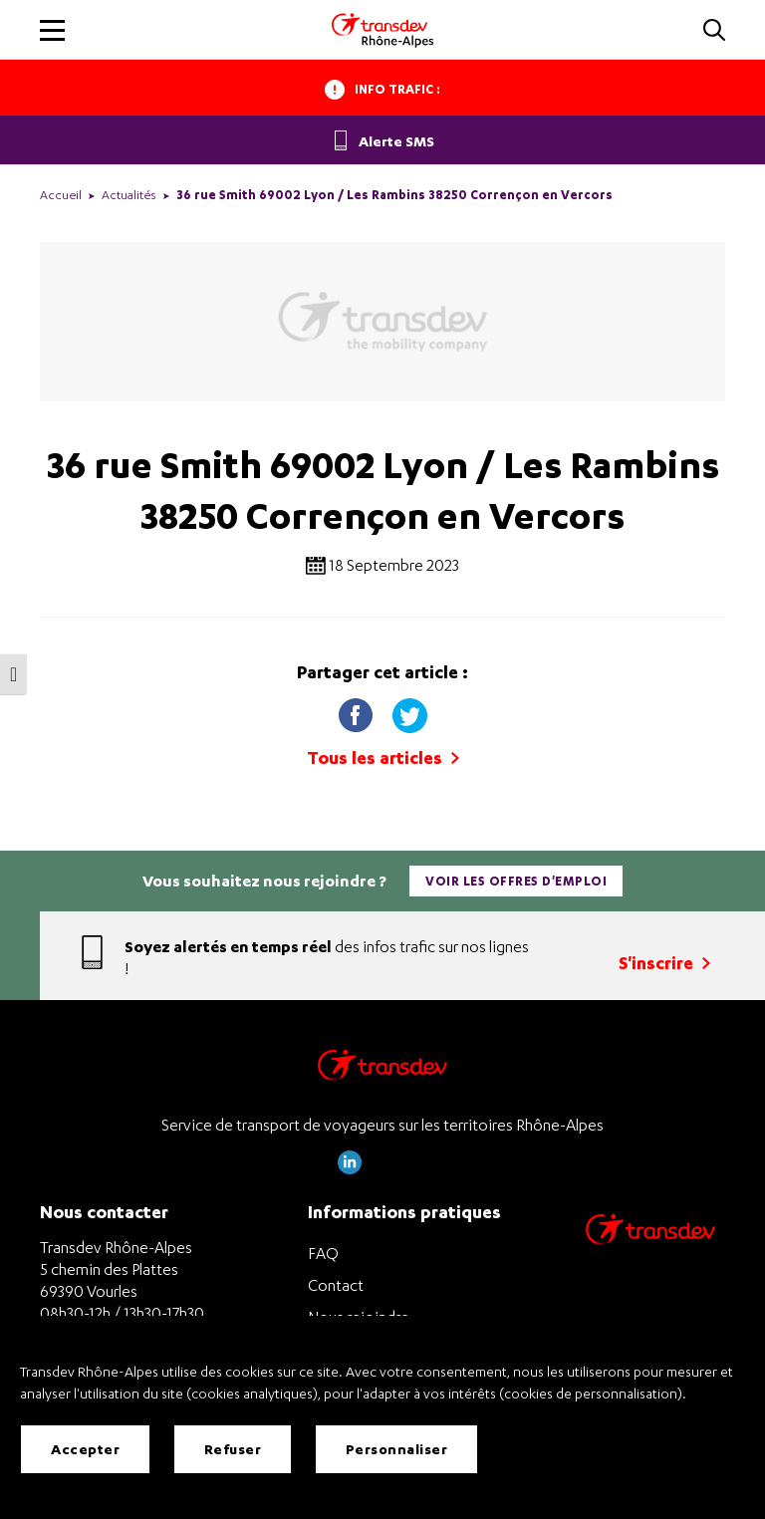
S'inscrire (664, 962)
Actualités (129, 194)
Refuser (233, 1448)
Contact (336, 1285)
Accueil (61, 194)
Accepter (85, 1448)
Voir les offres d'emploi (516, 881)
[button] (714, 31)
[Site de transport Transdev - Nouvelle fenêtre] (650, 1254)
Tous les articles (383, 757)
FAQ (323, 1253)
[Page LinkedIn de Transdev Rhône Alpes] (350, 1168)
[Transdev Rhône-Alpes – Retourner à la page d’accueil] (382, 1070)
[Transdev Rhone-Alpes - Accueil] (382, 30)
